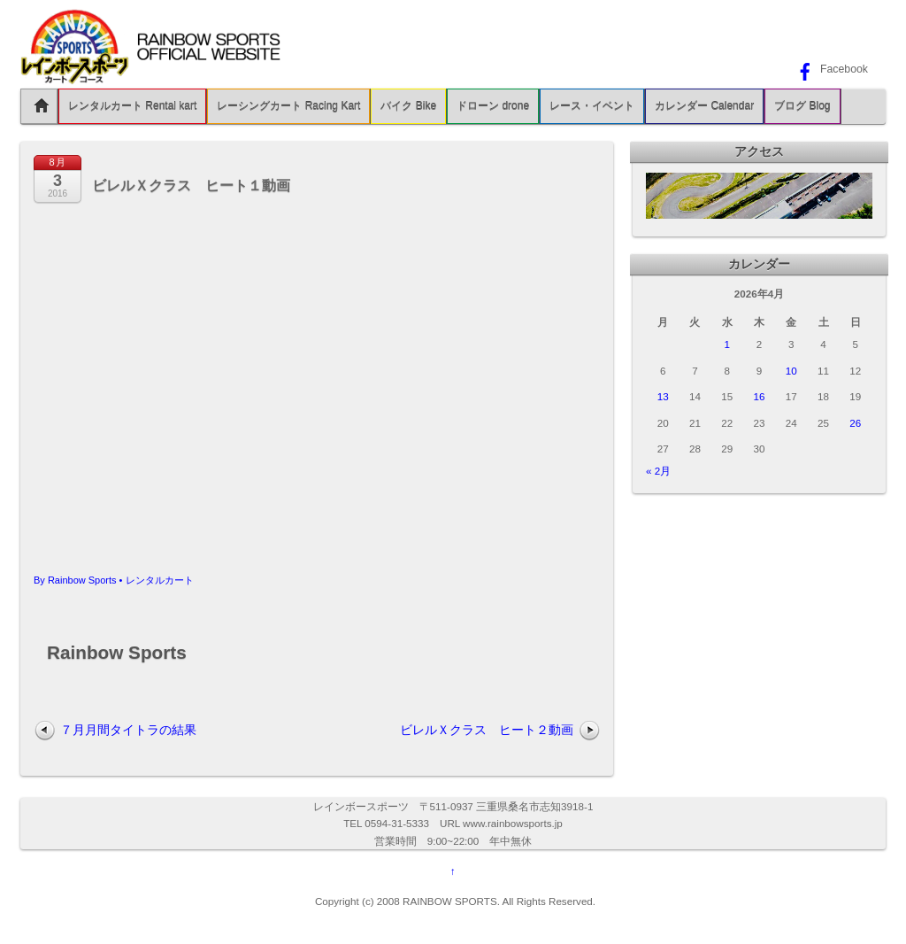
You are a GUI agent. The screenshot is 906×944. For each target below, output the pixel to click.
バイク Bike (408, 106)
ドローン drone (493, 106)
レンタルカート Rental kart (132, 106)
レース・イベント (591, 106)
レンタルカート (160, 580)
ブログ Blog (802, 106)
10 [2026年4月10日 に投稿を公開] (791, 370)
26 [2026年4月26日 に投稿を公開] (855, 423)
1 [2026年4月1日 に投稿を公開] (726, 344)
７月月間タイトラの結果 (128, 730)
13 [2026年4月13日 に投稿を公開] (663, 396)
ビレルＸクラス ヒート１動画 (191, 185)
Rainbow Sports (82, 580)
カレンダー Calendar (704, 106)
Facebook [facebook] (830, 69)
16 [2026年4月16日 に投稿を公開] (759, 396)
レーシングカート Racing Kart (288, 106)
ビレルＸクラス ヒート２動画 (486, 730)
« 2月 (658, 470)
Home (39, 106)
